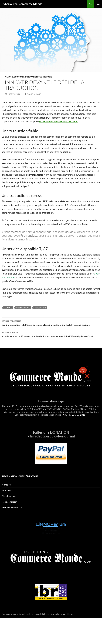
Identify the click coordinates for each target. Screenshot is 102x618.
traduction (40, 308)
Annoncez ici (8, 490)
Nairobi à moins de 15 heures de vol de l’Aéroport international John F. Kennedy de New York (51, 334)
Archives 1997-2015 (12, 507)
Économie (19, 77)
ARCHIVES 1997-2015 (74, 414)
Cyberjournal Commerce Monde (22, 4)
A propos (6, 484)
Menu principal (98, 4)
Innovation (31, 77)
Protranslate (23, 308)
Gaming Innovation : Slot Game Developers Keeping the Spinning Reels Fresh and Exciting (51, 322)
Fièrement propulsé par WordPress (57, 614)
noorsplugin (37, 614)
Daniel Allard (34, 94)
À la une (9, 77)
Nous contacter (9, 501)
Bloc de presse (9, 496)
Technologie (45, 77)
